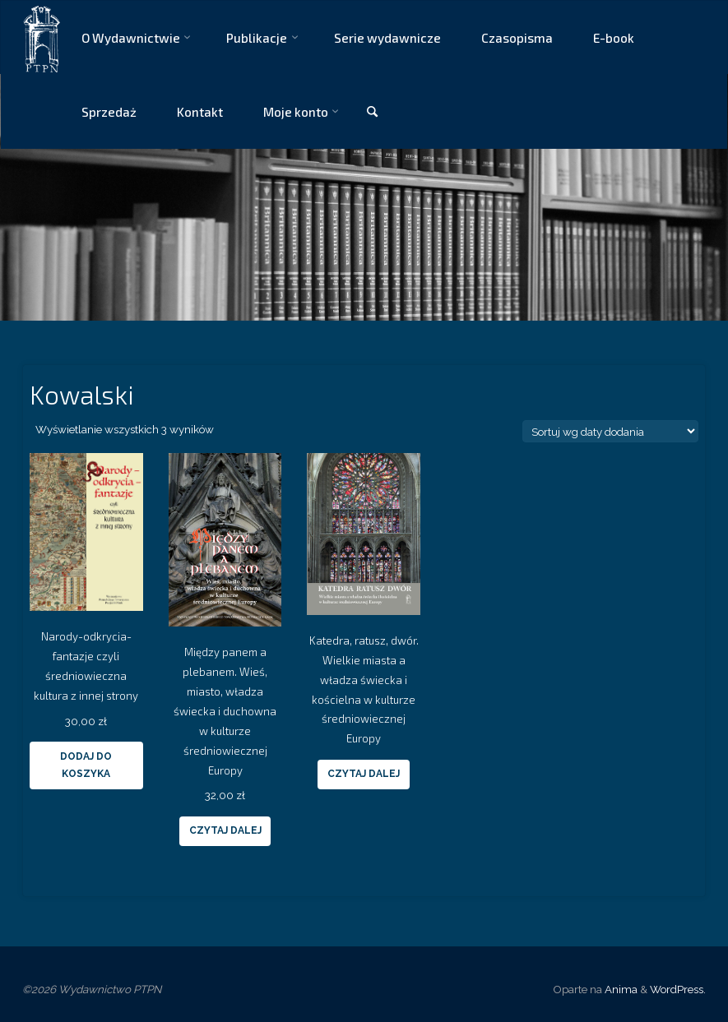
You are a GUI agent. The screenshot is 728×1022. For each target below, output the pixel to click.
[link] (372, 112)
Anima (620, 989)
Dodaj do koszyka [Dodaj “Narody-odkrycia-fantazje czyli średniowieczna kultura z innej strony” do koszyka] (86, 765)
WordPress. (678, 989)
